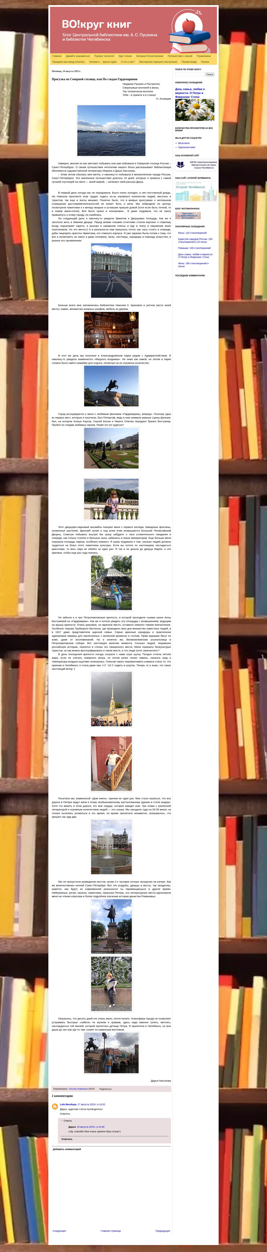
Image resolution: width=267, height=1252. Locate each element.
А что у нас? (128, 61)
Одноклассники (186, 147)
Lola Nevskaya (68, 1104)
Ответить (65, 1113)
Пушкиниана (204, 56)
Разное (205, 61)
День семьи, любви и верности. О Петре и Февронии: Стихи (190, 93)
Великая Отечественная (149, 56)
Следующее (59, 1231)
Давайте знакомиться (78, 56)
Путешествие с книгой (180, 56)
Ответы (68, 1120)
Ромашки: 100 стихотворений (194, 248)
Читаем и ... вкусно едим (102, 61)
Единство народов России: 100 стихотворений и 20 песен (195, 240)
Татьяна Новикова (78, 1089)
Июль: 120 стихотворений (192, 233)
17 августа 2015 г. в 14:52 (91, 1104)
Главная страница (111, 1231)
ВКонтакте (184, 143)
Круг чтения (125, 56)
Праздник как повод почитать (68, 61)
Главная (56, 56)
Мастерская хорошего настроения (158, 61)
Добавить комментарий (67, 1149)
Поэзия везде (189, 61)
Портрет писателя (104, 56)
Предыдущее (162, 1231)
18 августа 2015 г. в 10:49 (90, 1127)
